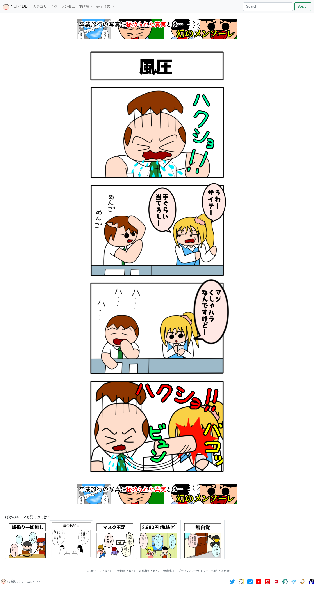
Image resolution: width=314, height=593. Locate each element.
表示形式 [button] (103, 6)
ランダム (68, 6)
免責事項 (169, 571)
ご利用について (126, 571)
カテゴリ (40, 6)
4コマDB (15, 7)
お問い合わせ (220, 571)
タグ (53, 6)
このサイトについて (98, 571)
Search (303, 6)
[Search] (268, 6)
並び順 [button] (84, 6)
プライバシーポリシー (193, 571)
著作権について (150, 571)
